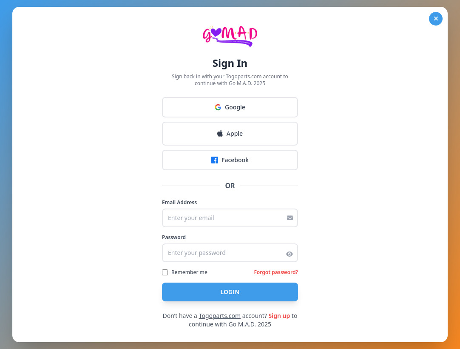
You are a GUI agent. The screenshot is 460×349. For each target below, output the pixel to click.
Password (174, 237)
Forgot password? (276, 272)
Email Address (179, 202)
